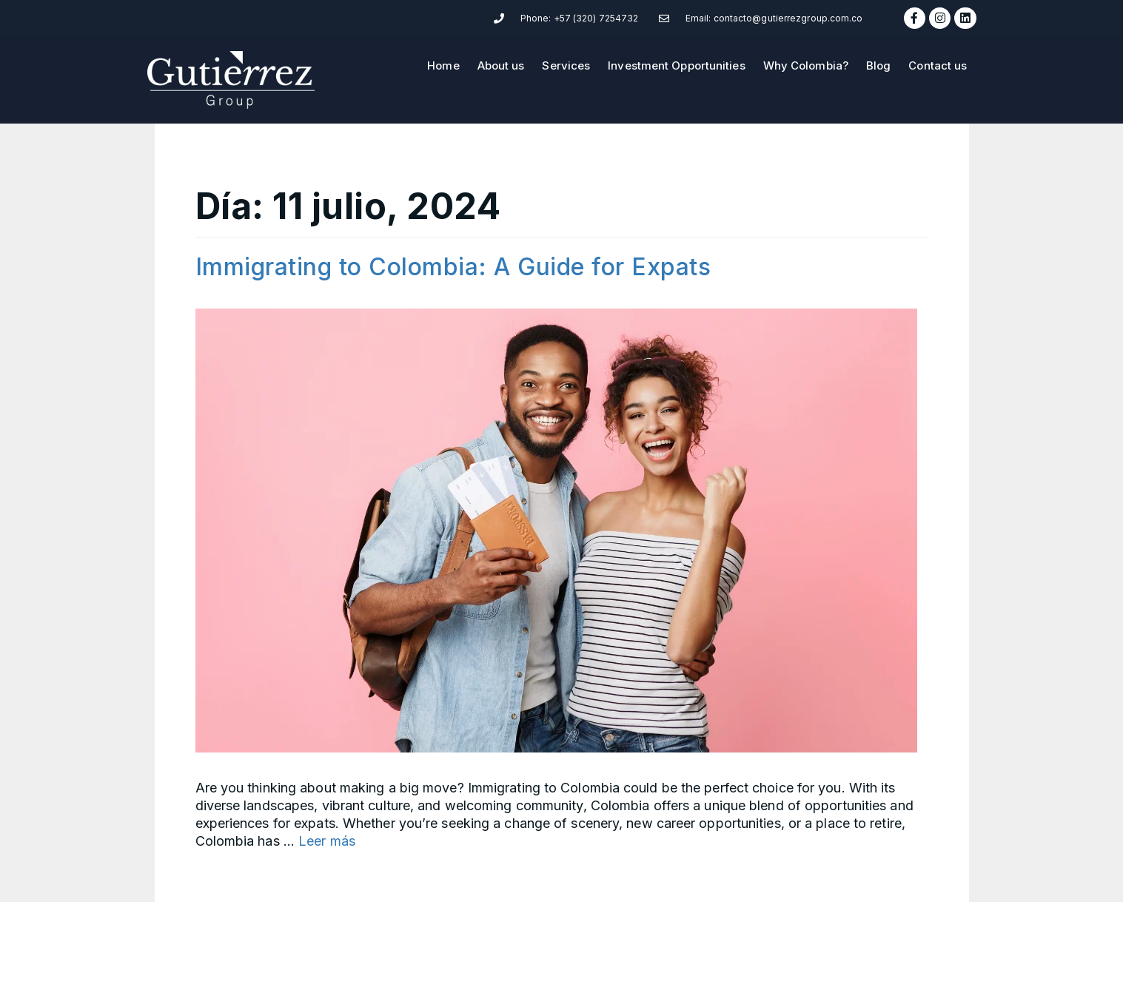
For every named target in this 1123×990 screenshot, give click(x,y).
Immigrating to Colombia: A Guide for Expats (453, 266)
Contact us (937, 65)
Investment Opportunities (676, 65)
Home (443, 65)
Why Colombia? (805, 65)
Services (566, 65)
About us (501, 65)
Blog (878, 65)
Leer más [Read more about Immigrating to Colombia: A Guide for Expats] (326, 841)
